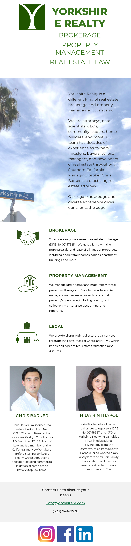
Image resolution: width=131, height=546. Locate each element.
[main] (80, 39)
